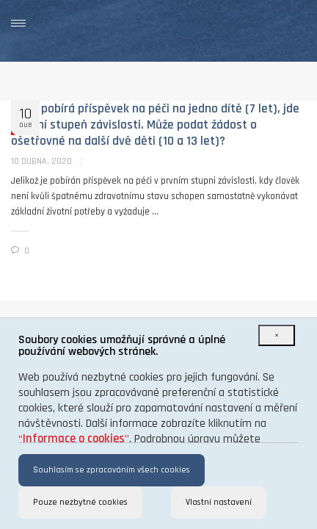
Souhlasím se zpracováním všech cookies (111, 469)
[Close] (276, 335)
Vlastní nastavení (219, 502)
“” (73, 439)
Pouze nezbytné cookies (80, 502)
